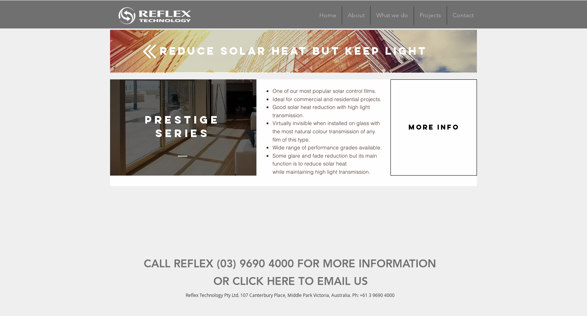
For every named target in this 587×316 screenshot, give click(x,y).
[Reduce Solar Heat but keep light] (293, 51)
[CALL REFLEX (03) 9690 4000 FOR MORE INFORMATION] (290, 264)
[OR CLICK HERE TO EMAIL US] (290, 281)
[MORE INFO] (433, 127)
